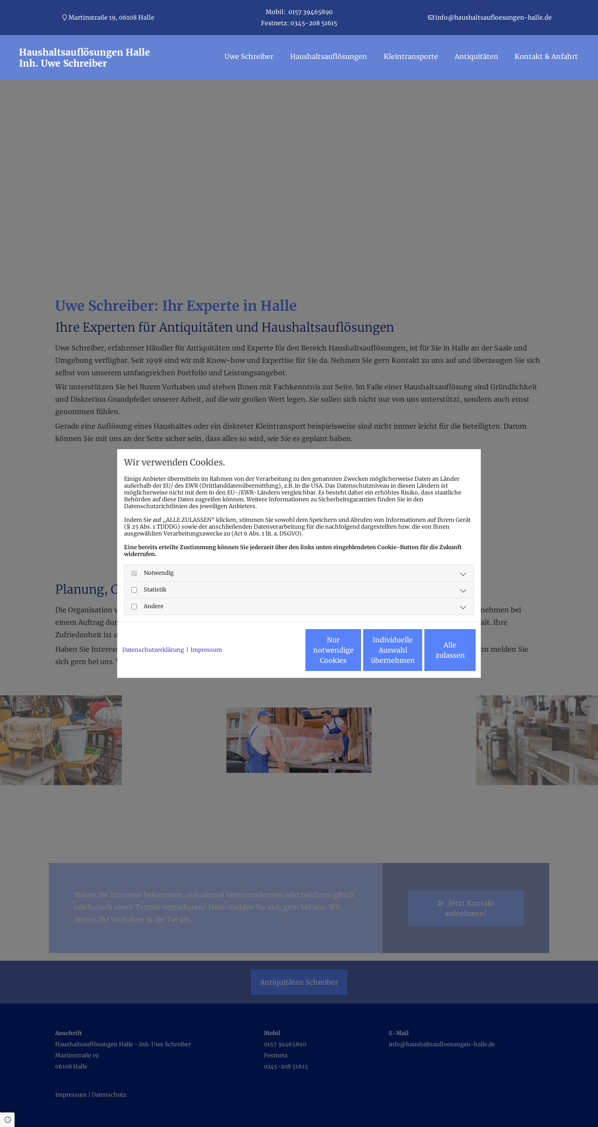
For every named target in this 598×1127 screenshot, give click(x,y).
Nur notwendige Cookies (273, 653)
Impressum (206, 627)
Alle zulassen (436, 653)
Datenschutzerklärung (153, 627)
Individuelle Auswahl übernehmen (355, 653)
